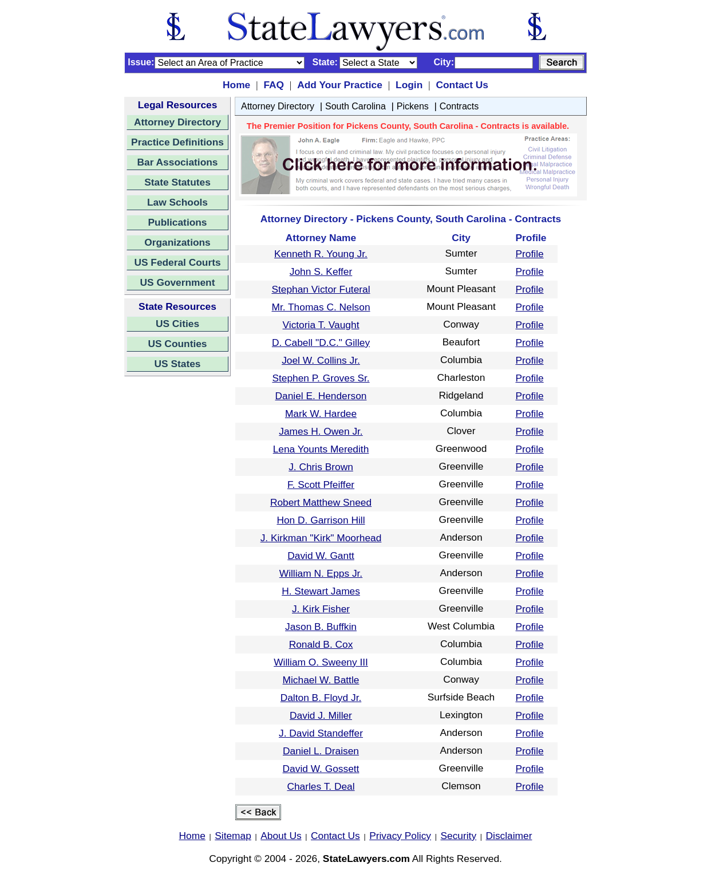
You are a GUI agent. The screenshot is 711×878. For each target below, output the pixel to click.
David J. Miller (321, 715)
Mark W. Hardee (321, 413)
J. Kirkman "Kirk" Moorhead (321, 538)
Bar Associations (177, 162)
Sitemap (233, 835)
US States (178, 363)
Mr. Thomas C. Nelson (320, 307)
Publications (177, 222)
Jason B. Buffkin (321, 626)
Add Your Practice (339, 84)
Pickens (413, 106)
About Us (280, 835)
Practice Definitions (177, 142)
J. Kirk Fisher (321, 609)
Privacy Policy (400, 835)
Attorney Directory (177, 122)
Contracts (459, 106)
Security (459, 835)
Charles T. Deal (320, 786)
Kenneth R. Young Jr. (321, 253)
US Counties (177, 343)
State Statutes (177, 182)
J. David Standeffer (321, 733)
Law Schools (177, 202)
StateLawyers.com (366, 858)
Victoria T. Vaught (321, 324)
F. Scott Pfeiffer (320, 484)
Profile (530, 253)
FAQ (273, 84)
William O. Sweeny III (321, 662)
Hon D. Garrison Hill (320, 520)
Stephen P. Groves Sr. (320, 378)
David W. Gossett (321, 768)
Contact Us (462, 84)
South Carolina (355, 106)
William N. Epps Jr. (320, 573)
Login (409, 84)
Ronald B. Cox (321, 644)
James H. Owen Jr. (320, 431)
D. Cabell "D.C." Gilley (321, 342)
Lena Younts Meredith (321, 449)
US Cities (177, 323)
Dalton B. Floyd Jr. (321, 697)
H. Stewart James (321, 591)
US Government (177, 282)
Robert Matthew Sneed (321, 502)
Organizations (177, 242)
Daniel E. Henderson (321, 395)
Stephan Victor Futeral (320, 289)
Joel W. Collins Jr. (321, 360)
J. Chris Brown (321, 467)
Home (236, 84)
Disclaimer (509, 835)
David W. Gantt (320, 555)
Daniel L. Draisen (321, 751)
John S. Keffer (321, 271)
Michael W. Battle (321, 680)
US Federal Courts (177, 262)
